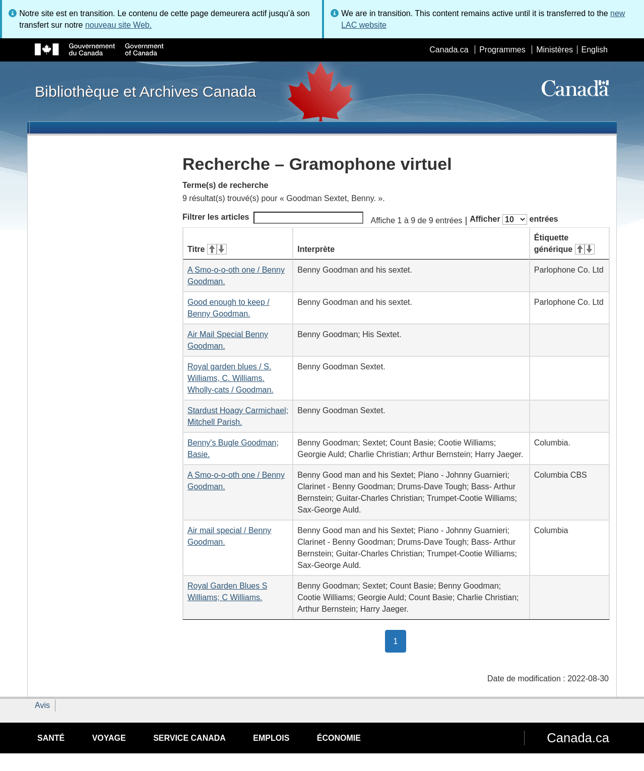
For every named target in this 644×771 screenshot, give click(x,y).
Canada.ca (448, 49)
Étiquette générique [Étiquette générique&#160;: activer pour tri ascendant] (564, 243)
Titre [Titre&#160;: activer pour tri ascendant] (207, 249)
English (595, 49)
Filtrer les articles (272, 218)
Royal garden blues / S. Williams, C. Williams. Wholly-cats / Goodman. (230, 378)
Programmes (502, 49)
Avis (42, 705)
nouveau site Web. (118, 25)
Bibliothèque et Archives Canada (145, 91)
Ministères (554, 49)
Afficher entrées (514, 219)
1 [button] (400, 640)
